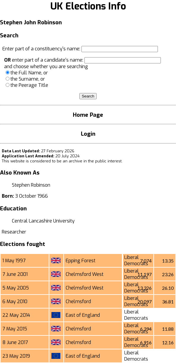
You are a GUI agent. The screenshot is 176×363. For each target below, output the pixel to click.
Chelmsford (78, 301)
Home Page (88, 115)
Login (88, 133)
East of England (83, 315)
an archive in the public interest (92, 161)
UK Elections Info (88, 6)
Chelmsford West (84, 274)
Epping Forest (80, 261)
